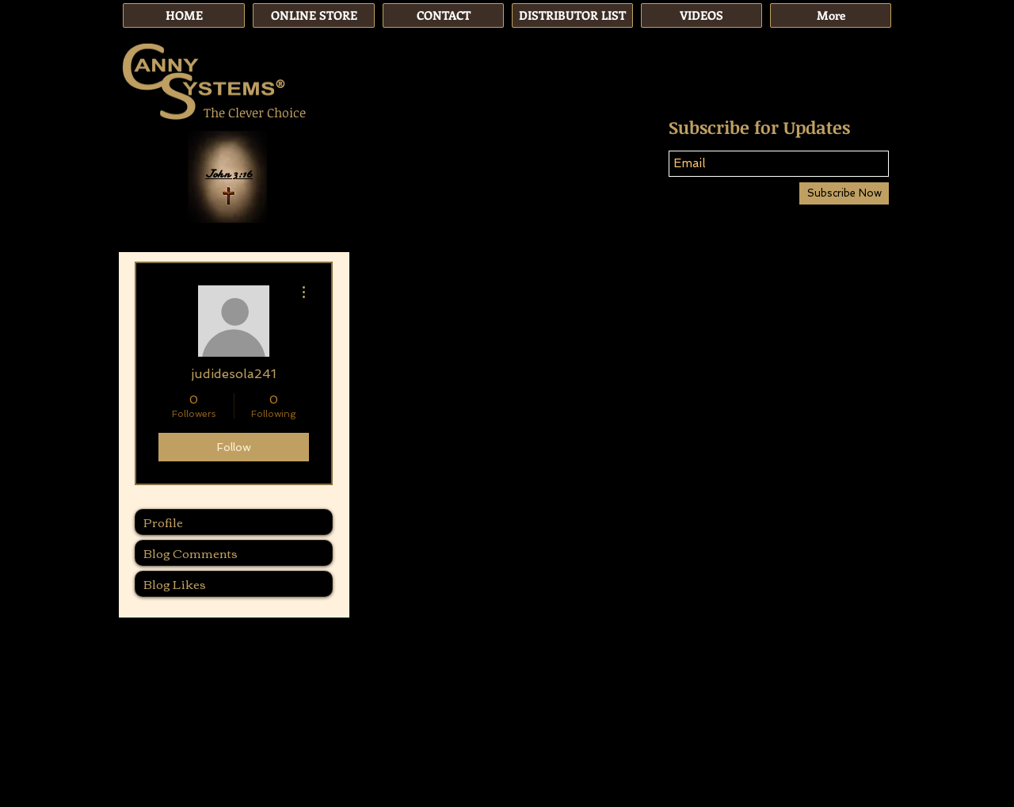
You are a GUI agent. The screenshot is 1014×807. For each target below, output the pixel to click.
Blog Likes (174, 583)
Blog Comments (190, 552)
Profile (163, 522)
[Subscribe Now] (844, 193)
